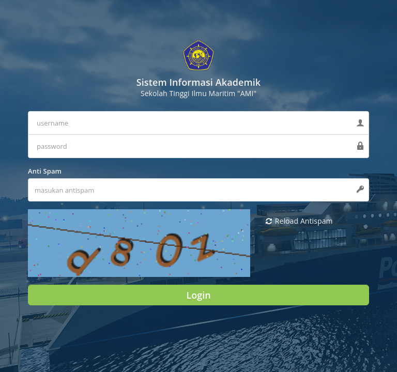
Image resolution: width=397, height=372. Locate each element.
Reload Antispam (299, 221)
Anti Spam (45, 171)
